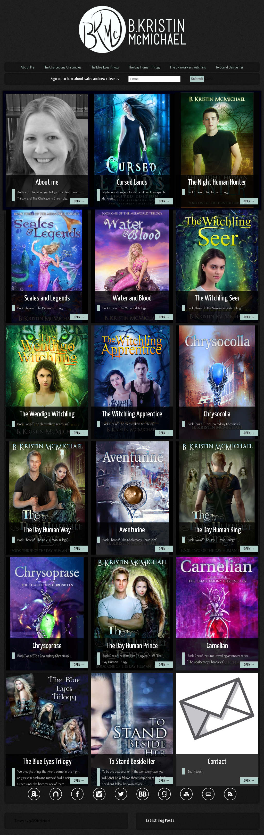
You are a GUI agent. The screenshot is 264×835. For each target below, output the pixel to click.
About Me (27, 67)
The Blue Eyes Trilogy (104, 67)
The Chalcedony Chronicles (62, 67)
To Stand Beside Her (229, 67)
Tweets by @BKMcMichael (32, 821)
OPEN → (79, 201)
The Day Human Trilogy (144, 67)
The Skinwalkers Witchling (188, 67)
